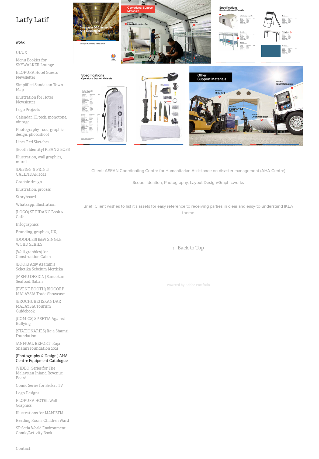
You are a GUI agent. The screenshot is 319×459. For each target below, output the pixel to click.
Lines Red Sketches (32, 142)
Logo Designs (27, 393)
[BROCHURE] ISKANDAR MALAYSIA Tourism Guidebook (38, 306)
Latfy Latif (32, 20)
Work (20, 42)
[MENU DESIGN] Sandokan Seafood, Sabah (40, 279)
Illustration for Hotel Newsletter (34, 100)
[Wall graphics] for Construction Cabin (33, 254)
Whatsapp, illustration (36, 204)
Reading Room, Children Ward (42, 420)
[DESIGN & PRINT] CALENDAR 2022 (32, 172)
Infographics (27, 224)
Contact (23, 448)
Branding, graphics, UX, (36, 231)
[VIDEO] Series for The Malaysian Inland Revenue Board (39, 373)
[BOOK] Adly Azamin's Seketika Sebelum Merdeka (39, 267)
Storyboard (26, 196)
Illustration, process (33, 189)
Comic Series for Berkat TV (39, 385)
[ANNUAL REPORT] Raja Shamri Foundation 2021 (38, 346)
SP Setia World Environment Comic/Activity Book (41, 430)
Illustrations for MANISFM (39, 413)
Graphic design (29, 181)
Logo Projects (28, 109)
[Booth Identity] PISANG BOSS (43, 149)
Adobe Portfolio (197, 285)
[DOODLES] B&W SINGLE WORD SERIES (38, 242)
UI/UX (21, 52)
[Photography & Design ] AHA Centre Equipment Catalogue (42, 358)
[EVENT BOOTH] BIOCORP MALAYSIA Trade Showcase (40, 291)
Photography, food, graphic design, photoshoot (40, 132)
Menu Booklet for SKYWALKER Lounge (35, 62)
